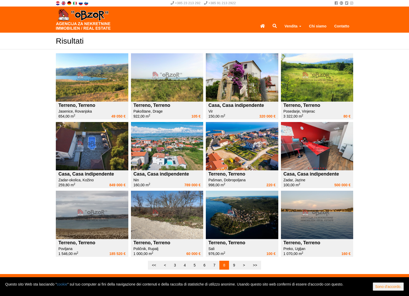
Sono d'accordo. (388, 287)
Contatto (341, 26)
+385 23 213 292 (186, 3)
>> (255, 265)
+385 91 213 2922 (220, 3)
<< (154, 265)
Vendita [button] (293, 26)
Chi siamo (318, 26)
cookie (62, 284)
